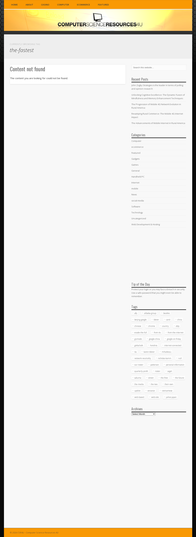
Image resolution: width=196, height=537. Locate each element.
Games (134, 164)
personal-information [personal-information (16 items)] (175, 364)
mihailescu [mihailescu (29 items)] (166, 351)
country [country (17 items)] (165, 326)
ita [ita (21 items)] (135, 351)
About (29, 4)
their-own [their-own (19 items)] (169, 384)
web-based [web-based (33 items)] (139, 397)
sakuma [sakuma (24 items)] (137, 377)
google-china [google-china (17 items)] (154, 339)
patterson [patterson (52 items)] (154, 364)
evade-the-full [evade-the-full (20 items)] (140, 332)
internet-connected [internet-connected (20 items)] (172, 345)
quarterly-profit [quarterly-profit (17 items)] (141, 371)
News (134, 194)
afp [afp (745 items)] (135, 313)
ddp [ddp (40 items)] (177, 326)
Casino (45, 4)
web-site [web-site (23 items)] (155, 397)
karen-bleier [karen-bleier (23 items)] (149, 351)
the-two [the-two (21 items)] (154, 384)
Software (135, 206)
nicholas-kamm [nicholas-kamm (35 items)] (164, 358)
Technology (137, 212)
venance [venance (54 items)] (151, 390)
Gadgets (135, 158)
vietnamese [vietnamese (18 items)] (167, 390)
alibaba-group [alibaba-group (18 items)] (150, 313)
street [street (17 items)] (151, 377)
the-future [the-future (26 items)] (179, 377)
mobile (134, 188)
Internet (135, 182)
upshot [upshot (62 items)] (137, 390)
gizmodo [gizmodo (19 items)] (138, 339)
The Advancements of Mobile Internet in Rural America (158, 123)
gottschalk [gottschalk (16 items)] (138, 345)
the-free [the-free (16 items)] (164, 377)
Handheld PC (137, 176)
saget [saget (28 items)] (169, 371)
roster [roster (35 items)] (157, 371)
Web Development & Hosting (145, 224)
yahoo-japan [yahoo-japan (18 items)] (171, 397)
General (135, 170)
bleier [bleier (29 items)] (156, 319)
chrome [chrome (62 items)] (151, 326)
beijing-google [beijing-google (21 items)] (140, 319)
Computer (63, 4)
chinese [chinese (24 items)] (137, 326)
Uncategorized (138, 218)
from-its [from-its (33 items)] (157, 332)
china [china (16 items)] (179, 319)
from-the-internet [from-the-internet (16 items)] (175, 332)
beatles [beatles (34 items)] (166, 313)
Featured (103, 4)
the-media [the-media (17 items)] (139, 384)
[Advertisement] (156, 254)
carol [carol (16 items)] (168, 319)
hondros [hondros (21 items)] (153, 345)
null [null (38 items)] (180, 358)
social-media (137, 200)
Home (14, 4)
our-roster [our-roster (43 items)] (138, 364)
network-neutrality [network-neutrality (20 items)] (142, 358)
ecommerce (83, 4)
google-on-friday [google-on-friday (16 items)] (174, 339)
